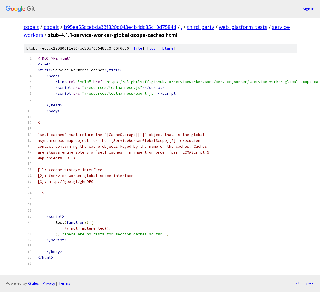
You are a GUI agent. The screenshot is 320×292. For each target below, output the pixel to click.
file (137, 48)
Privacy (48, 283)
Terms (64, 283)
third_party (200, 27)
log (152, 48)
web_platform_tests (243, 27)
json (310, 283)
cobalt (31, 27)
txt (296, 283)
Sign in (308, 8)
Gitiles (33, 283)
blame (168, 48)
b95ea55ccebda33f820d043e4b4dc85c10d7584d (120, 27)
